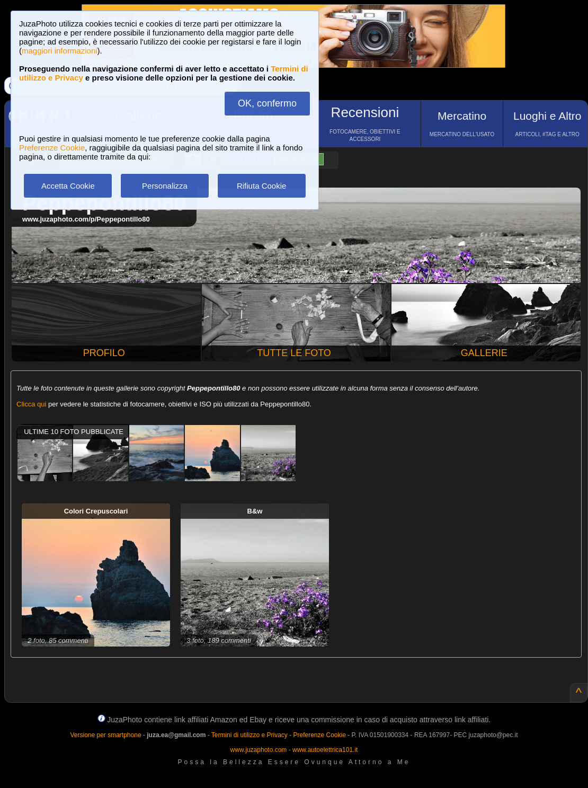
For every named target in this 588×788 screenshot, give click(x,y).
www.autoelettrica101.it (325, 750)
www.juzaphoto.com (258, 750)
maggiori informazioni (59, 50)
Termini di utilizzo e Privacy (249, 735)
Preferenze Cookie (52, 147)
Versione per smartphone (105, 735)
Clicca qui (31, 404)
